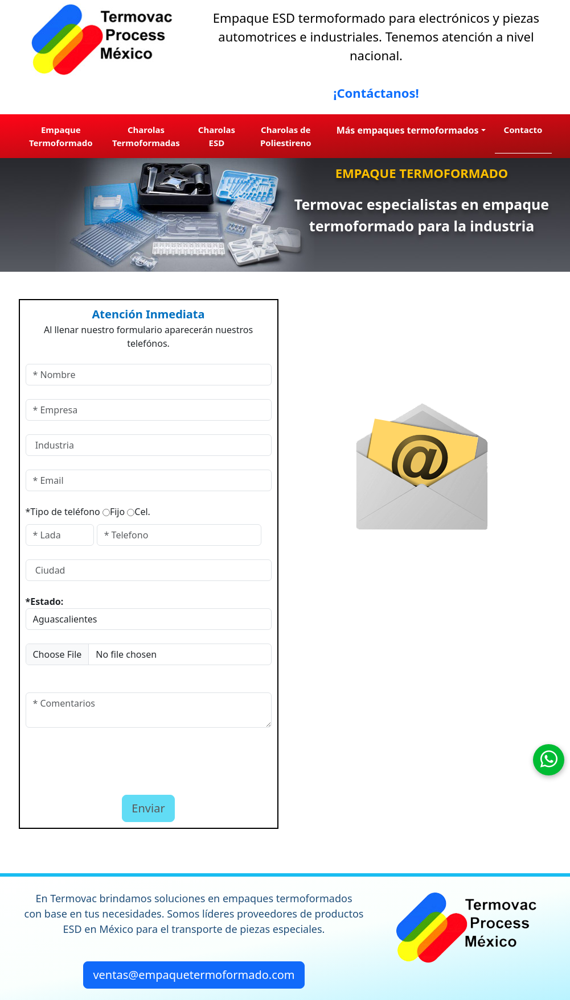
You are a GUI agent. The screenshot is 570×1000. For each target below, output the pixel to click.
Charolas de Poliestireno (285, 136)
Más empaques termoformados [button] (408, 130)
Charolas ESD (216, 136)
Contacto (523, 129)
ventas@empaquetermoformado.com (193, 974)
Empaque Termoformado (61, 136)
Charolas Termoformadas (146, 136)
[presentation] (92, 758)
